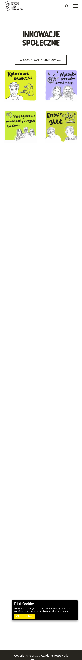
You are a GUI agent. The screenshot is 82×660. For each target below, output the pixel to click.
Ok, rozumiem (24, 616)
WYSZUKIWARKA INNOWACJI (40, 59)
